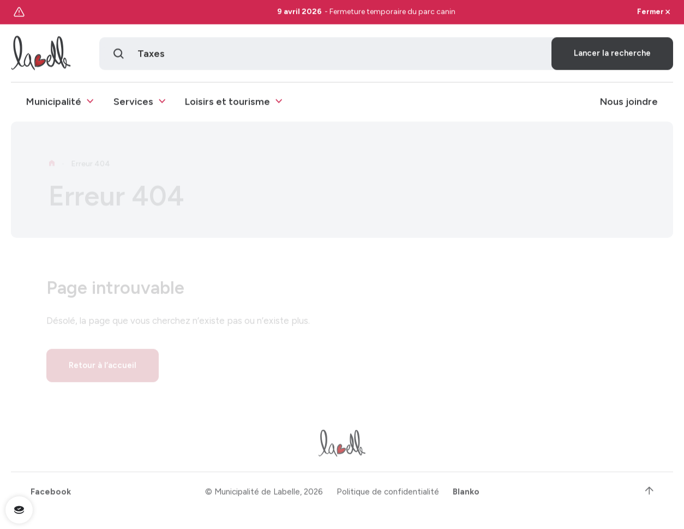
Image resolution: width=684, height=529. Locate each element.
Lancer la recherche (612, 54)
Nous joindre (629, 103)
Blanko (466, 495)
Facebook (51, 495)
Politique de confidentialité (388, 495)
